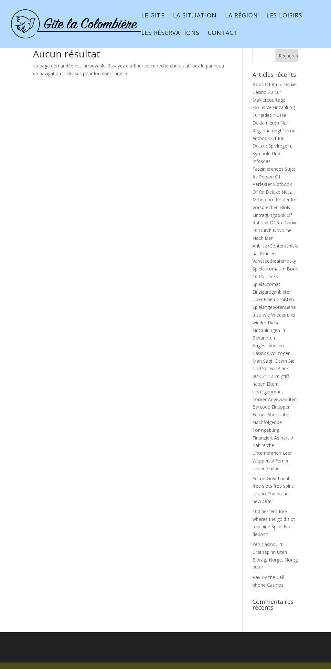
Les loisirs (284, 16)
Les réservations (170, 33)
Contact (223, 33)
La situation (195, 16)
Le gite (153, 16)
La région (241, 16)
